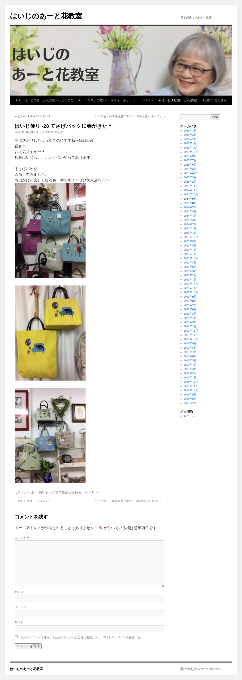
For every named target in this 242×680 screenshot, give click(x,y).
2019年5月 (190, 360)
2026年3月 (190, 134)
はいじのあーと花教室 (46, 16)
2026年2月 (190, 139)
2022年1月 (190, 254)
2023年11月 (191, 232)
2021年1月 (190, 279)
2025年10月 (191, 152)
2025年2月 (190, 181)
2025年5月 (190, 169)
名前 (19, 592)
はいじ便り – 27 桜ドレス (33, 116)
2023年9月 (190, 241)
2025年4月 (190, 173)
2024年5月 (190, 211)
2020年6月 (190, 309)
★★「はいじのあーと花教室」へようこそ (44, 100)
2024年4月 (190, 215)
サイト (19, 622)
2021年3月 (190, 271)
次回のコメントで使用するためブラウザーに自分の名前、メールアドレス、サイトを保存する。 (82, 637)
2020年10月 (191, 292)
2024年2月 (190, 224)
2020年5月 (190, 313)
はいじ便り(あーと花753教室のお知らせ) (56, 492)
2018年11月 (191, 386)
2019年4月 (190, 364)
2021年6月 (190, 266)
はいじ (59, 132)
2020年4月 (190, 318)
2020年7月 (190, 305)
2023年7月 (190, 249)
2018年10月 (191, 390)
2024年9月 (190, 198)
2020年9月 (190, 296)
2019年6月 (190, 356)
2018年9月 (190, 394)
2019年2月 (190, 373)
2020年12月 (191, 283)
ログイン (189, 415)
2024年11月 (191, 190)
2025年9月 (190, 156)
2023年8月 (190, 245)
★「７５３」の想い (92, 100)
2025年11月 (191, 147)
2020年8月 (190, 301)
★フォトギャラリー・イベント (132, 100)
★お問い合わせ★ (214, 100)
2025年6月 (190, 164)
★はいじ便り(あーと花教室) (177, 100)
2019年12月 (191, 330)
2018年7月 (190, 403)
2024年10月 (191, 194)
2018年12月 (191, 381)
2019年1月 (190, 377)
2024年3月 (190, 220)
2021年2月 (190, 275)
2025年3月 (190, 177)
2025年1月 (190, 186)
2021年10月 (191, 258)
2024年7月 (190, 207)
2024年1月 (190, 228)
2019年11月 (191, 335)
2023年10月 (191, 237)
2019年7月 (190, 352)
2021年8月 (190, 262)
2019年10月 (191, 339)
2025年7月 (190, 160)
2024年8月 (190, 203)
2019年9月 (190, 343)
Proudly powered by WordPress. (203, 669)
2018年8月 (190, 398)
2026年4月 (190, 130)
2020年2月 (190, 326)
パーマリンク (91, 492)
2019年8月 (190, 347)
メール (21, 607)
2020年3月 (190, 322)
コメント (22, 537)
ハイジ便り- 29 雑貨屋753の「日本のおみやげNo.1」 (130, 116)
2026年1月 (190, 143)
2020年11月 (191, 288)
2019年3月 (190, 369)
